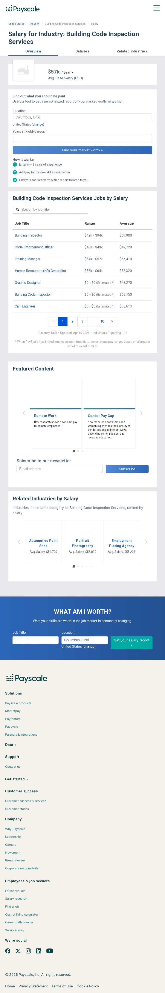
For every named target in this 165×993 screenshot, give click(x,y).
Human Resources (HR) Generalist (40, 271)
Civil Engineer (25, 306)
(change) (38, 124)
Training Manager (27, 259)
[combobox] (82, 117)
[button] (33, 51)
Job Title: (19, 632)
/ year (66, 72)
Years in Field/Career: (29, 131)
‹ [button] (23, 412)
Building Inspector (28, 235)
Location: (19, 111)
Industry (35, 23)
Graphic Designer (28, 283)
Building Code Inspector (33, 294)
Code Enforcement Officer (34, 247)
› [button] (141, 412)
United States (16, 23)
